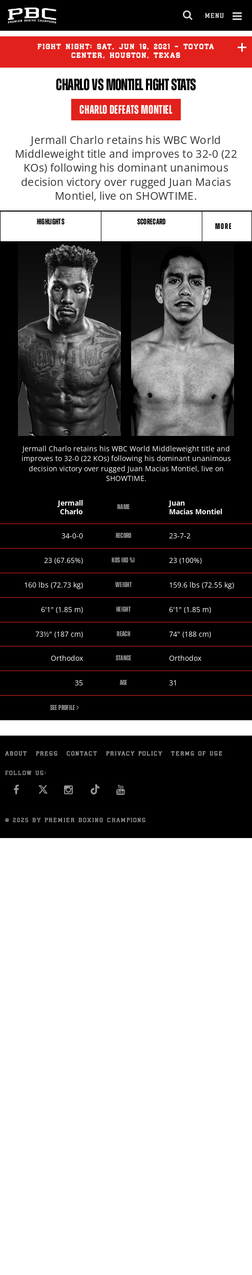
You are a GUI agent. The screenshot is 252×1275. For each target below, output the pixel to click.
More (225, 226)
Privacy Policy (134, 754)
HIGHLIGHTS (51, 221)
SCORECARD (151, 221)
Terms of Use (197, 754)
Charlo (73, 84)
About (16, 754)
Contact (82, 754)
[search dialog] (188, 15)
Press (47, 754)
